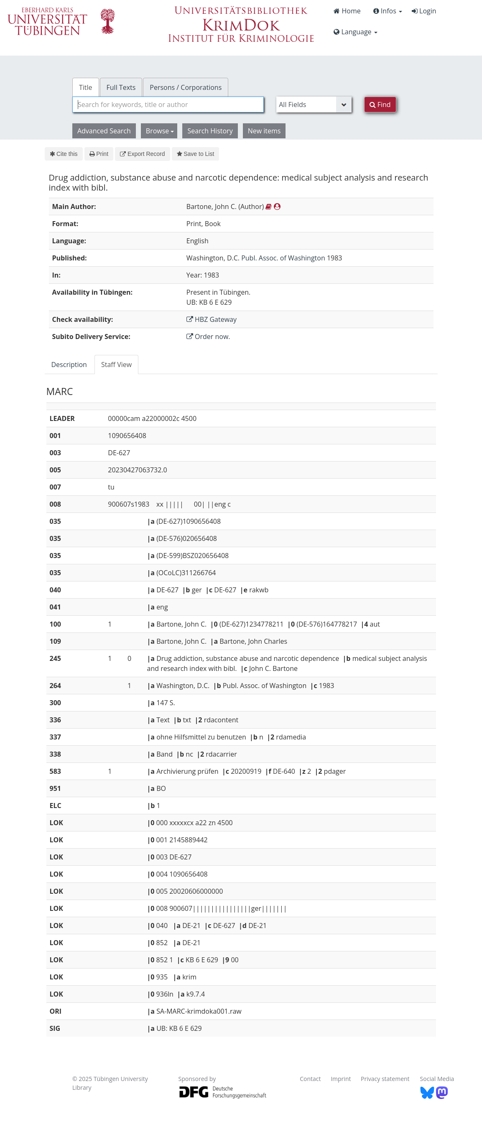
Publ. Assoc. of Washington (283, 258)
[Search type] (313, 104)
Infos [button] (387, 10)
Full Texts (121, 87)
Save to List (195, 153)
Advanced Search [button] (104, 130)
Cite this (64, 153)
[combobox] (168, 104)
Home (347, 10)
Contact (310, 1079)
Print (98, 153)
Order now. (208, 336)
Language (355, 31)
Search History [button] (209, 130)
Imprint (341, 1079)
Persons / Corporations (186, 87)
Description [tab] (69, 364)
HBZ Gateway (211, 319)
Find (380, 104)
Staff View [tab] (116, 364)
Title (85, 87)
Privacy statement (385, 1079)
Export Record (142, 153)
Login (424, 10)
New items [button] (264, 130)
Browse (160, 130)
